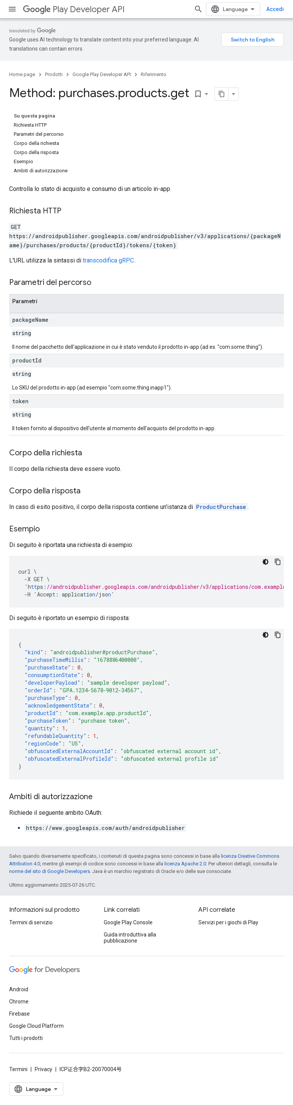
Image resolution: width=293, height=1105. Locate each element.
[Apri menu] (12, 9)
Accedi (275, 9)
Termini (18, 1069)
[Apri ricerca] (198, 9)
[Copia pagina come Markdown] (222, 93)
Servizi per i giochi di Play (228, 922)
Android (18, 989)
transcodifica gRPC (108, 260)
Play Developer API (74, 9)
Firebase (19, 1014)
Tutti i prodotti (26, 1038)
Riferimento (153, 74)
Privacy (43, 1069)
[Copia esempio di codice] (278, 562)
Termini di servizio (31, 922)
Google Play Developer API (101, 74)
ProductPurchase (221, 506)
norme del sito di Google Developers (49, 871)
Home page (22, 74)
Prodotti (54, 74)
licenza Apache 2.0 (185, 864)
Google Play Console (128, 922)
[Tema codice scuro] (265, 562)
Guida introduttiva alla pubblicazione (130, 938)
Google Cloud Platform (36, 1026)
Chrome (19, 1001)
